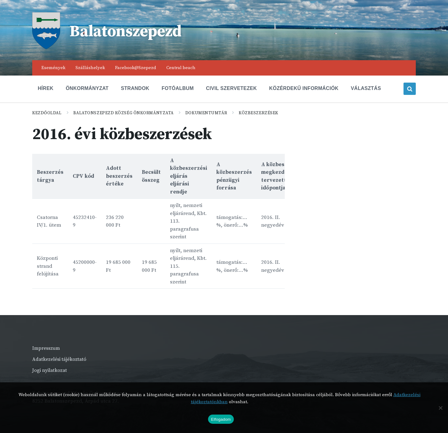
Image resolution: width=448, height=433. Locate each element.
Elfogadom (221, 419)
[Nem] (440, 408)
